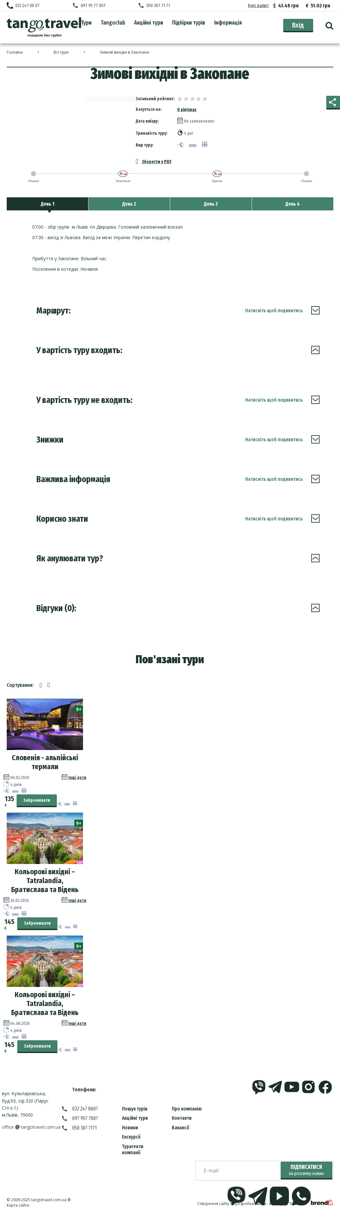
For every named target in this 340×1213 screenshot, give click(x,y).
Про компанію (187, 1109)
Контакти (182, 1118)
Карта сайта (18, 1205)
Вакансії (180, 1128)
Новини (130, 1128)
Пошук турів (134, 1109)
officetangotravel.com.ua (31, 1127)
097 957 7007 (85, 1118)
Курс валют (258, 5)
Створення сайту (213, 1203)
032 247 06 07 (27, 5)
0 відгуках (186, 109)
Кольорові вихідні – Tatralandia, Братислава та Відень (45, 880)
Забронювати (36, 800)
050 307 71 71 (158, 5)
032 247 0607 (85, 1109)
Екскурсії (131, 1137)
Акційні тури (135, 1118)
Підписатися (306, 1170)
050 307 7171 (84, 1128)
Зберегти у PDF (153, 161)
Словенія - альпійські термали (45, 762)
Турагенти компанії (132, 1149)
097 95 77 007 (93, 5)
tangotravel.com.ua (48, 1199)
